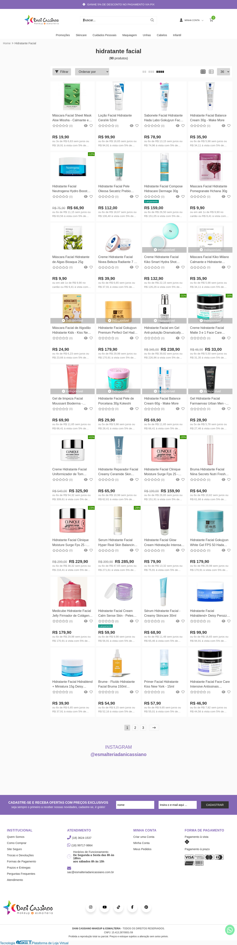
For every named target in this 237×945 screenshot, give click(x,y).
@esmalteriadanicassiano (118, 754)
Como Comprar (16, 843)
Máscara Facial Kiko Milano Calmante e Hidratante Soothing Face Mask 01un (209, 260)
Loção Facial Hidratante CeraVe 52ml (115, 118)
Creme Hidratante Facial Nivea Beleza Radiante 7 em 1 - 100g (118, 260)
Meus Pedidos (142, 849)
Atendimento (15, 879)
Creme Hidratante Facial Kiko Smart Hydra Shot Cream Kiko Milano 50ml (161, 260)
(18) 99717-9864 (79, 845)
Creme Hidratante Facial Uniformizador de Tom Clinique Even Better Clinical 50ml (72, 472)
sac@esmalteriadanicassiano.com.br (90, 870)
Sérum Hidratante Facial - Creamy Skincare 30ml (162, 613)
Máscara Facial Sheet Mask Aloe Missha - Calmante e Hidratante (72, 118)
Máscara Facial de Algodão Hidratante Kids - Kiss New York (71, 330)
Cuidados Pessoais (105, 35)
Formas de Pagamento (21, 861)
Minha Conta (141, 843)
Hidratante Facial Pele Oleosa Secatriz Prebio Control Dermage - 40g (114, 189)
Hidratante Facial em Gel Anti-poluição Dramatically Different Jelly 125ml (162, 330)
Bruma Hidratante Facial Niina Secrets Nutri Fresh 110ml (208, 472)
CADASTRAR (215, 804)
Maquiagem (129, 35)
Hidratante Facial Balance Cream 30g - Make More (208, 118)
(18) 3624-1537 (79, 837)
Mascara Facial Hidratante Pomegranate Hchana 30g (208, 189)
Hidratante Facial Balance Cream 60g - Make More (162, 401)
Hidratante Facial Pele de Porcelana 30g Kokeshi (116, 401)
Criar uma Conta (143, 836)
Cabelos (162, 35)
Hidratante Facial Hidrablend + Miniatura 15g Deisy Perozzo (72, 684)
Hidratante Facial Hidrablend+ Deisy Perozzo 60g (209, 613)
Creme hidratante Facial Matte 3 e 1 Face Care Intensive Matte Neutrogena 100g (209, 330)
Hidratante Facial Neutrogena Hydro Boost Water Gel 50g (69, 189)
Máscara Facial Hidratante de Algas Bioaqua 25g (71, 259)
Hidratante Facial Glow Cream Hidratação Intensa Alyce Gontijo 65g (162, 543)
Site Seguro (14, 849)
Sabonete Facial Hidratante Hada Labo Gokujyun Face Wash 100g (163, 118)
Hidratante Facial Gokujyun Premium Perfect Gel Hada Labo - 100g (117, 330)
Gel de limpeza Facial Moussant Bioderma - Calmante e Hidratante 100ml (68, 401)
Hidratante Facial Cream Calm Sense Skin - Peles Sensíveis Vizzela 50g (115, 613)
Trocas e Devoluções (20, 855)
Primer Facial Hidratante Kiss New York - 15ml (161, 684)
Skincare (81, 35)
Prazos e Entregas (18, 867)
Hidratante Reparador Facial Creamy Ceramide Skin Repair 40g (118, 472)
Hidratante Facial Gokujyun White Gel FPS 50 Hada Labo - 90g (209, 543)
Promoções (63, 35)
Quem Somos (15, 836)
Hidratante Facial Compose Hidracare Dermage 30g (163, 189)
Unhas (147, 35)
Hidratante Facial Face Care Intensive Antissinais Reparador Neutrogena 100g (210, 684)
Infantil (177, 35)
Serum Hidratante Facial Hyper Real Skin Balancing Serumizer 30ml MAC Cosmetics (117, 543)
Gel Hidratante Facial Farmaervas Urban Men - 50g (208, 401)
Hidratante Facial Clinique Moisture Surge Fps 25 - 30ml (162, 472)
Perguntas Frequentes (21, 873)
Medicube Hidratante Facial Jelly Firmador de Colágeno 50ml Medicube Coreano (71, 613)
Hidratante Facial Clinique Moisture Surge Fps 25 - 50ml (70, 543)
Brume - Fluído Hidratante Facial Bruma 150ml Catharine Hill (116, 684)
